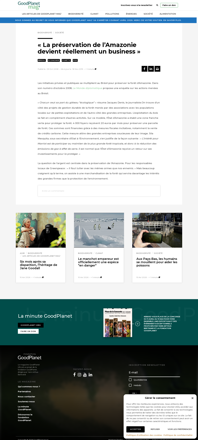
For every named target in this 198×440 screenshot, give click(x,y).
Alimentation (168, 14)
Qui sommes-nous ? (29, 386)
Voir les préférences (180, 429)
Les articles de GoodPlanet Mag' (42, 256)
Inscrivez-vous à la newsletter (136, 5)
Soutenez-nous (26, 401)
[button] (192, 398)
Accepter (135, 429)
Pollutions (112, 14)
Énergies (131, 14)
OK (134, 392)
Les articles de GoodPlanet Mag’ (41, 14)
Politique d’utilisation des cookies (144, 435)
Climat (94, 14)
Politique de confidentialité (178, 435)
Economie (53, 60)
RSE (75, 60)
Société (148, 14)
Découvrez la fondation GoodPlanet (25, 416)
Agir (22, 253)
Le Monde (87, 88)
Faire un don (169, 5)
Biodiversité (75, 14)
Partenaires (24, 390)
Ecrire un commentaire (53, 191)
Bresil (41, 60)
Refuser (155, 429)
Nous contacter (26, 395)
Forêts (66, 60)
